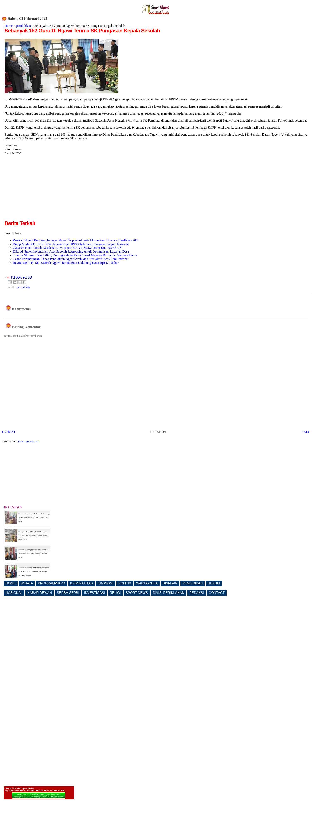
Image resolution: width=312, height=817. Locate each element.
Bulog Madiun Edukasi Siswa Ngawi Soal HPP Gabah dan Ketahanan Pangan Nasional (71, 244)
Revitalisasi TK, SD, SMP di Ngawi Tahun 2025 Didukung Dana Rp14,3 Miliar (66, 262)
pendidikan (23, 25)
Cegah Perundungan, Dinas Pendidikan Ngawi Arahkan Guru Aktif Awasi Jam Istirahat (70, 259)
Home (9, 25)
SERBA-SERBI (68, 593)
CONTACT (217, 593)
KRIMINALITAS (81, 583)
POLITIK (125, 583)
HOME (11, 583)
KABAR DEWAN (40, 593)
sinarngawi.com (28, 441)
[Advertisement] (39, 191)
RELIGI (115, 593)
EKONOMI (106, 583)
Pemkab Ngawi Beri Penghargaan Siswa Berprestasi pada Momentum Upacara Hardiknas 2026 (76, 240)
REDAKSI (196, 593)
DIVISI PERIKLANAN (168, 593)
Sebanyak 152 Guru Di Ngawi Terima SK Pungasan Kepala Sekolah (82, 30)
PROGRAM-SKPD (51, 583)
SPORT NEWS (137, 593)
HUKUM (214, 583)
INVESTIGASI (94, 593)
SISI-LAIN (170, 583)
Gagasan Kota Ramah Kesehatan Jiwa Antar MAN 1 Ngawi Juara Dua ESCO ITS (67, 248)
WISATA (27, 583)
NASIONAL (14, 593)
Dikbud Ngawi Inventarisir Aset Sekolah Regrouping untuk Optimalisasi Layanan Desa (71, 251)
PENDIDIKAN (193, 583)
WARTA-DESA (147, 583)
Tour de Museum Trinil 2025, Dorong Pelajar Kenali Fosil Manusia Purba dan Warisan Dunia (75, 255)
